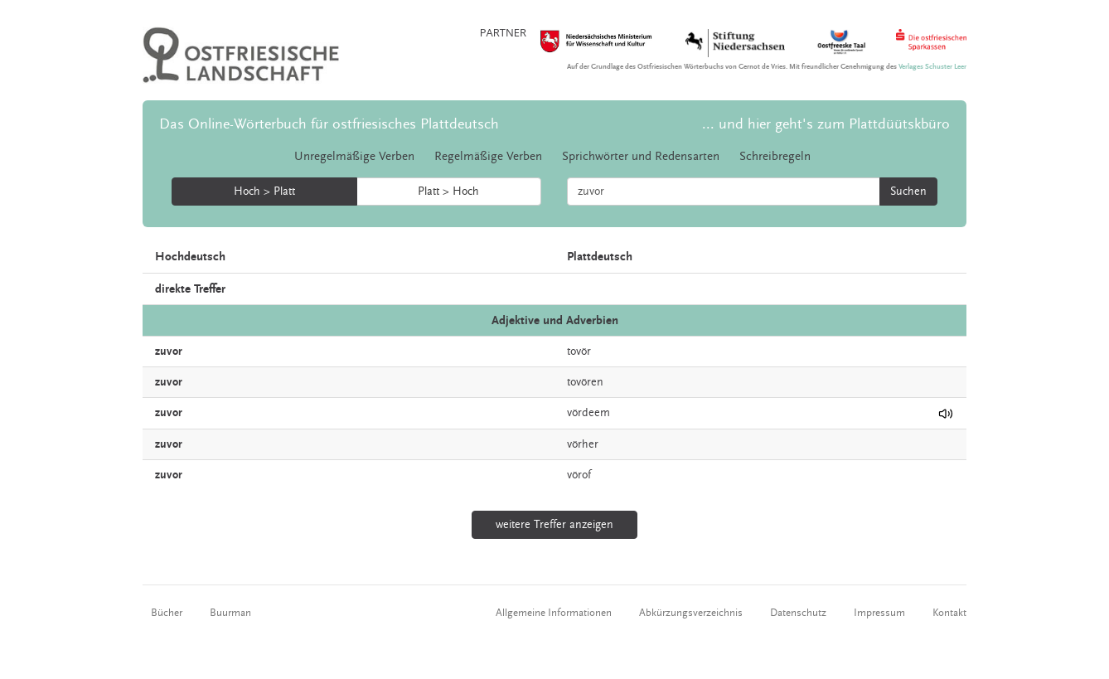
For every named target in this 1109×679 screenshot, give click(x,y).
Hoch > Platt (264, 191)
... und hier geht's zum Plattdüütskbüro (826, 124)
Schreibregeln (775, 156)
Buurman (230, 612)
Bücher (166, 612)
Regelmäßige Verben (488, 156)
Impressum (879, 612)
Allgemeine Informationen (554, 612)
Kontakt (949, 612)
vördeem (588, 413)
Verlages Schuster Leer (932, 66)
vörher (582, 444)
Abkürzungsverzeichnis (691, 612)
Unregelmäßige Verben (354, 156)
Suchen (908, 191)
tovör (579, 351)
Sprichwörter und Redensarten (640, 156)
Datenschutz (798, 612)
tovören (585, 382)
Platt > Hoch (448, 191)
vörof (579, 475)
